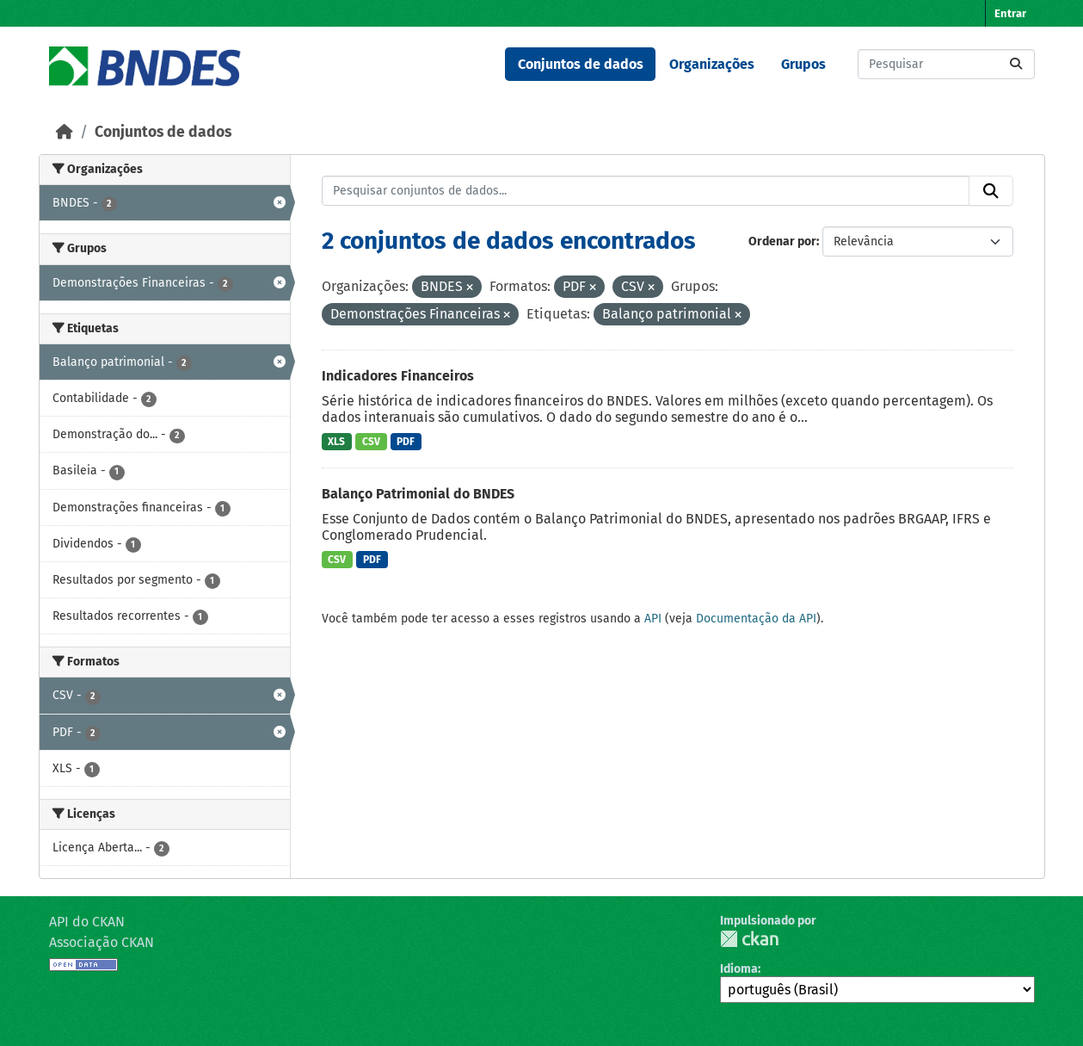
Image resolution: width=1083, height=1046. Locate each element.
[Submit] (1016, 64)
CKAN (749, 939)
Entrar (1010, 13)
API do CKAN (87, 921)
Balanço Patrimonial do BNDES (418, 494)
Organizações (711, 64)
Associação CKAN (101, 942)
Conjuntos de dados (580, 64)
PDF (406, 442)
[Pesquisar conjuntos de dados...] (946, 64)
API (652, 618)
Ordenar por (782, 241)
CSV (371, 442)
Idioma (739, 969)
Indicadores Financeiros (398, 376)
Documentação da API (756, 618)
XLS (336, 442)
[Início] (64, 132)
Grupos (803, 64)
